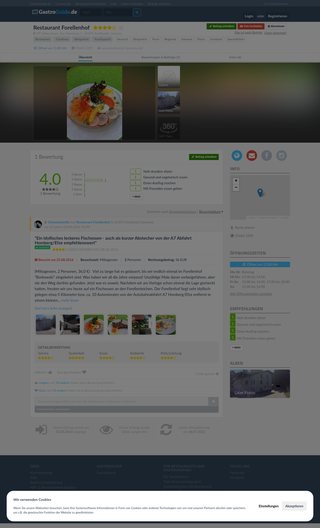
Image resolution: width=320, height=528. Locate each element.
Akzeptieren (294, 506)
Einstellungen (269, 506)
